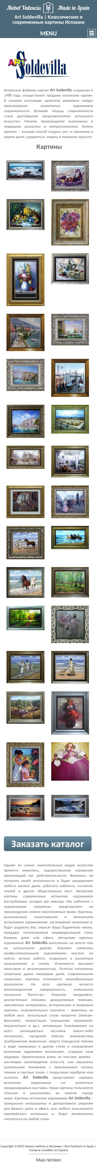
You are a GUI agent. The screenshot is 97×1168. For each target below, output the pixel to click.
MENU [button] (48, 33)
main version (48, 1160)
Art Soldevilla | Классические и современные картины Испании (48, 19)
